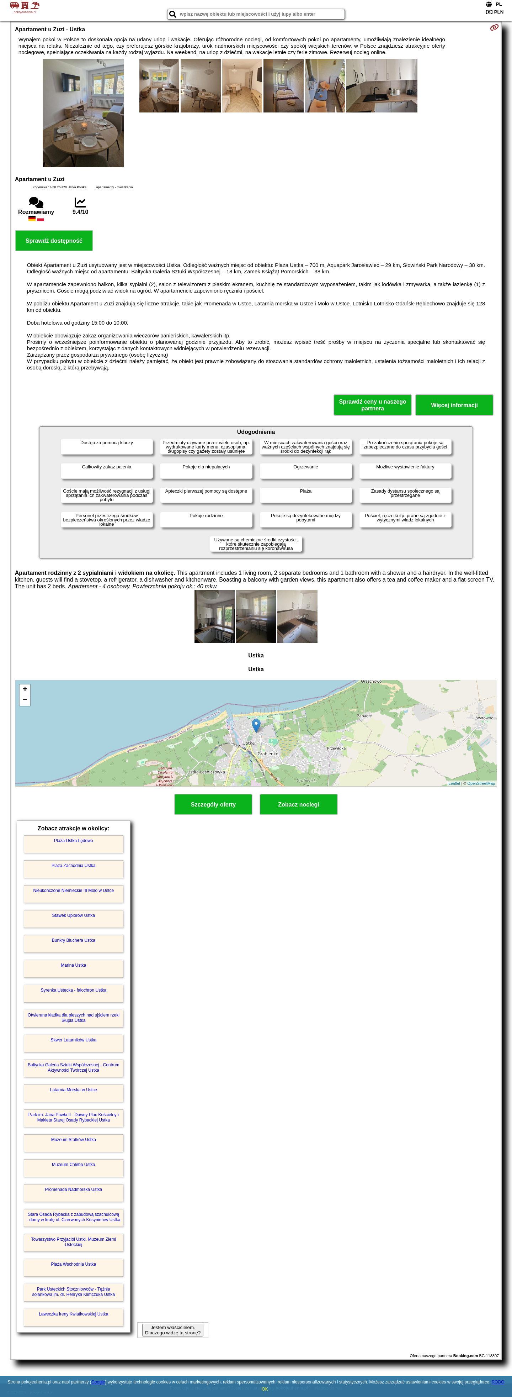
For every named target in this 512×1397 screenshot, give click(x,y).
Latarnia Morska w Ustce (73, 1089)
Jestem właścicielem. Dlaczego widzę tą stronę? (173, 1330)
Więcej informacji (454, 405)
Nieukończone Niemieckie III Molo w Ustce (73, 890)
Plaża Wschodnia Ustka (73, 1264)
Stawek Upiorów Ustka (73, 915)
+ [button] (25, 689)
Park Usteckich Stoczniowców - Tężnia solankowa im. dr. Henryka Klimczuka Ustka (73, 1292)
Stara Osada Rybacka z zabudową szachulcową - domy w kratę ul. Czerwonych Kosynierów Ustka (73, 1217)
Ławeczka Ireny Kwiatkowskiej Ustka (73, 1314)
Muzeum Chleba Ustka (73, 1164)
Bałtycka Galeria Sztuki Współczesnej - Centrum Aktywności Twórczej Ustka (73, 1067)
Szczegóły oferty (213, 805)
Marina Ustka (73, 965)
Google (98, 1382)
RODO (498, 1382)
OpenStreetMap (481, 783)
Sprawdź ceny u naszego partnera (372, 405)
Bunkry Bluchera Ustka (73, 940)
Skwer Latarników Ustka (73, 1040)
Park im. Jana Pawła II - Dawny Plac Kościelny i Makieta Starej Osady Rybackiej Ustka (73, 1117)
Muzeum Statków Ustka (73, 1139)
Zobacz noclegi (298, 805)
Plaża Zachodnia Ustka (73, 865)
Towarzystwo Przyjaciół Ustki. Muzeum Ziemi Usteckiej (73, 1242)
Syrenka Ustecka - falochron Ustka (73, 990)
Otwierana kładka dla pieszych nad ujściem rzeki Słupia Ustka (73, 1018)
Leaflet (454, 783)
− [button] (25, 700)
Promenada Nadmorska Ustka (73, 1189)
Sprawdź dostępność (54, 241)
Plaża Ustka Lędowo (73, 840)
